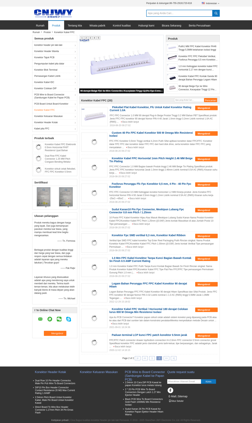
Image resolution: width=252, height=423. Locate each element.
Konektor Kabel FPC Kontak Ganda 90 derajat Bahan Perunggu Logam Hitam (197, 78)
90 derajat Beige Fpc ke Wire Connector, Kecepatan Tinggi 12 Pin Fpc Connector (121, 91)
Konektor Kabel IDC (44, 82)
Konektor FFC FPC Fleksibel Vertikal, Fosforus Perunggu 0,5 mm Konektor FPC (197, 58)
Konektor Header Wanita (46, 51)
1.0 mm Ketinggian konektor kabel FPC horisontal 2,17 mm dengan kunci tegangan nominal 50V (198, 68)
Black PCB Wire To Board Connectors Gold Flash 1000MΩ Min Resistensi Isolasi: (144, 402)
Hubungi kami (146, 25)
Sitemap (182, 396)
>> (166, 358)
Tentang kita (75, 25)
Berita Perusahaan (200, 25)
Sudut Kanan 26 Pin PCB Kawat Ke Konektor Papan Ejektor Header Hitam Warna (144, 412)
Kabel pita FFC (41, 128)
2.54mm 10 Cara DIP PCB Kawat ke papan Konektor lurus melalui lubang (143, 384)
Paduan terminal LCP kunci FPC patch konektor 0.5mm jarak (149, 334)
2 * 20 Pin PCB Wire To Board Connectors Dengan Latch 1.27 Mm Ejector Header (142, 392)
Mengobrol (206, 108)
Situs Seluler (176, 401)
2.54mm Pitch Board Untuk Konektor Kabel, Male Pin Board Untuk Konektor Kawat (54, 400)
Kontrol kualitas (122, 25)
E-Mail (172, 396)
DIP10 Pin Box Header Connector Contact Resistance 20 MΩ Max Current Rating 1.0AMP (55, 390)
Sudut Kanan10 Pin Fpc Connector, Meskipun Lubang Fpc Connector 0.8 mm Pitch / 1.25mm (146, 211)
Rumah (40, 25)
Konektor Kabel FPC (44, 110)
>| (174, 358)
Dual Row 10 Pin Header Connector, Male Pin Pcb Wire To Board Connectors (55, 382)
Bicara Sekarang (171, 25)
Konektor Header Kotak (46, 122)
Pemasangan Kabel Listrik (47, 76)
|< (138, 358)
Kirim (208, 381)
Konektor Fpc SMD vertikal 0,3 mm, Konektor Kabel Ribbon (149, 235)
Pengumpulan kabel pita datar (49, 63)
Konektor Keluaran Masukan (48, 116)
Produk (56, 25)
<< (145, 358)
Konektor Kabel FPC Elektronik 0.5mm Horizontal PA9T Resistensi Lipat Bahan (60, 147)
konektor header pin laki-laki (48, 45)
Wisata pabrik (97, 25)
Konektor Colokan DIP (45, 88)
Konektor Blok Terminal (45, 70)
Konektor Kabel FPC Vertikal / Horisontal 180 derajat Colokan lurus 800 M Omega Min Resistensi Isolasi (148, 311)
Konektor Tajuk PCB (44, 57)
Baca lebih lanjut (130, 122)
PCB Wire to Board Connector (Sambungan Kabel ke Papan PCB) (52, 96)
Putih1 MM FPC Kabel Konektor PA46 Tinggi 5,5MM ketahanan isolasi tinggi (197, 48)
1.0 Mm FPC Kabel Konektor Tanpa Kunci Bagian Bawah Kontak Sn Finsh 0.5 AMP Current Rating (150, 259)
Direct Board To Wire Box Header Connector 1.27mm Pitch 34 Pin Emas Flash (54, 410)
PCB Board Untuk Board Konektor (51, 104)
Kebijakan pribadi (60, 420)
